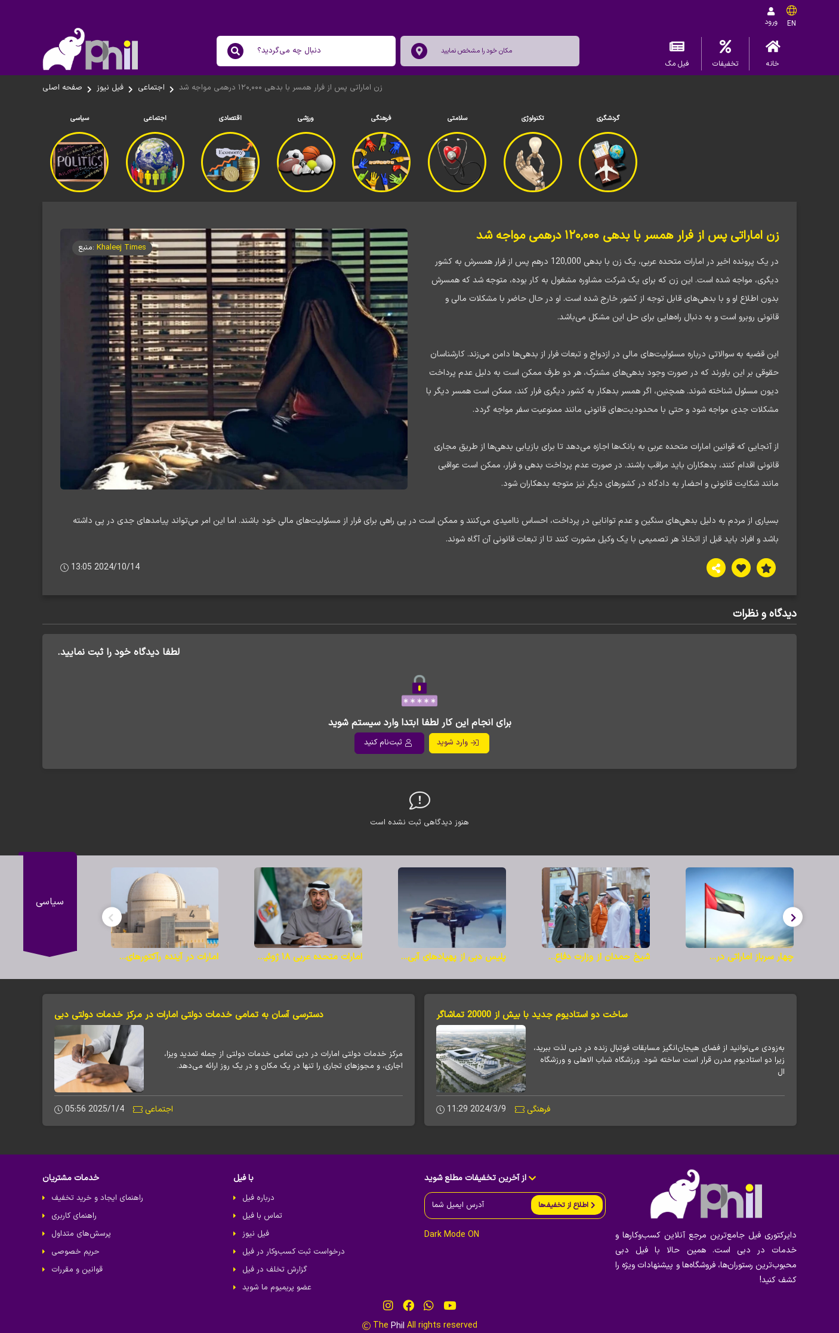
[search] (235, 51)
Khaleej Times (121, 248)
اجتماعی (151, 88)
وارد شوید (458, 743)
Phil (398, 1325)
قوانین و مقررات (77, 1270)
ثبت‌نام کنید (388, 743)
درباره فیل (258, 1198)
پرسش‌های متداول (81, 1234)
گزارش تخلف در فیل (274, 1270)
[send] (567, 1205)
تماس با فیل (262, 1216)
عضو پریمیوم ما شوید (276, 1288)
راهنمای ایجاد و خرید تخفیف (97, 1198)
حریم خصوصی (75, 1252)
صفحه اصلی (62, 88)
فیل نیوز (110, 88)
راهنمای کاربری (74, 1216)
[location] (419, 51)
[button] (793, 917)
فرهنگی (538, 1109)
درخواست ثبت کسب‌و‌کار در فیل (293, 1252)
